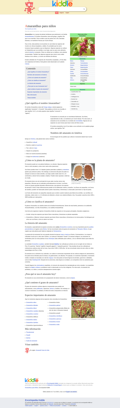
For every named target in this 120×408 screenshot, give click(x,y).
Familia (72, 73)
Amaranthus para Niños (31, 387)
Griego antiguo (48, 107)
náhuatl (35, 142)
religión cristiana (35, 267)
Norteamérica (57, 231)
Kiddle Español (28, 405)
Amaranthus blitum (31, 308)
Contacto (64, 405)
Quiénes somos (44, 405)
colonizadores (40, 265)
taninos (52, 288)
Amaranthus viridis (54, 324)
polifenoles (40, 288)
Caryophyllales (84, 71)
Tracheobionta (84, 63)
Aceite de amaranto (31, 340)
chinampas (51, 238)
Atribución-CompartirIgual (54, 385)
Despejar (81, 9)
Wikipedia (50, 404)
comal (85, 298)
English (67, 12)
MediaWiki (73, 404)
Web (57, 12)
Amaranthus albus (31, 302)
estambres (66, 169)
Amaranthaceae (84, 73)
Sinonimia (82, 89)
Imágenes (61, 12)
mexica (67, 234)
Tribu (71, 78)
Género (72, 80)
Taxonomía (82, 58)
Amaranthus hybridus (32, 322)
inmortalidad (79, 120)
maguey (51, 257)
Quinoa (28, 338)
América (33, 139)
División (72, 65)
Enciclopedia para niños (30, 28)
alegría (73, 278)
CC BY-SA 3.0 (50, 402)
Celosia (27, 64)
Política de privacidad (55, 405)
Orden (71, 71)
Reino (71, 61)
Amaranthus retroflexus (55, 316)
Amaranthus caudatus (38, 244)
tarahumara (35, 156)
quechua (39, 145)
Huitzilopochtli (36, 260)
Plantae (82, 61)
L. (80, 81)
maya (35, 148)
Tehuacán (80, 229)
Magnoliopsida (84, 67)
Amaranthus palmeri (54, 305)
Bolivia (45, 229)
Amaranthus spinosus (55, 319)
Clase (71, 67)
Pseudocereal (30, 332)
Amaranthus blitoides (32, 305)
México (85, 229)
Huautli (28, 335)
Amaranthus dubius (31, 319)
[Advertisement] (60, 19)
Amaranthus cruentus (66, 227)
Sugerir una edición (71, 391)
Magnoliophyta (84, 65)
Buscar (84, 9)
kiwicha (32, 52)
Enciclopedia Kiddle (52, 383)
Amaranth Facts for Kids (42, 350)
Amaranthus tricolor (54, 321)
